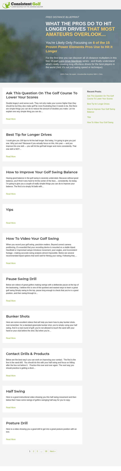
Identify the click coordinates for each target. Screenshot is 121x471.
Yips (9, 210)
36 (46, 451)
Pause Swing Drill (21, 279)
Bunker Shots (17, 316)
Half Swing (15, 391)
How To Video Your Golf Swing (32, 238)
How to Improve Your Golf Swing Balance (42, 172)
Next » (52, 451)
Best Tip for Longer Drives (29, 135)
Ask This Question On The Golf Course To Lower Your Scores (41, 95)
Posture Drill (17, 423)
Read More (11, 119)
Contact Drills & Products (27, 354)
